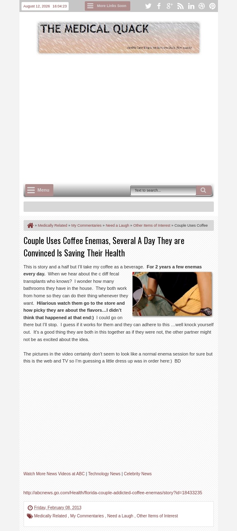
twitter (148, 6)
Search (204, 190)
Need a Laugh (120, 516)
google (169, 6)
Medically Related (51, 516)
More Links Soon (112, 6)
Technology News (104, 474)
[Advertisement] (130, 118)
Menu (44, 189)
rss (180, 6)
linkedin (191, 6)
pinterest (212, 6)
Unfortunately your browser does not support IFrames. (105, 422)
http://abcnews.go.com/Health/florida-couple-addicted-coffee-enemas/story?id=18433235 (113, 492)
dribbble (201, 6)
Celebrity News (137, 474)
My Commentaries (87, 516)
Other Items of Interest (156, 516)
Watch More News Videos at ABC (54, 474)
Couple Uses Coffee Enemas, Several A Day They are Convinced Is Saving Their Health (104, 246)
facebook (158, 6)
